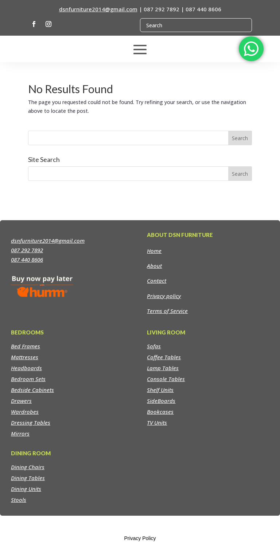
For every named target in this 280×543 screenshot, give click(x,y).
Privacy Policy (140, 538)
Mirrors (20, 433)
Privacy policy (164, 296)
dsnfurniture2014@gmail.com (98, 9)
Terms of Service (167, 310)
